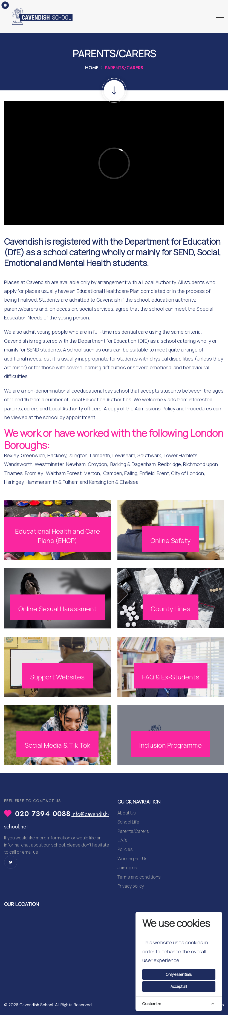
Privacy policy (130, 886)
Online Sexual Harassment (57, 608)
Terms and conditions (139, 877)
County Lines (170, 608)
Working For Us (132, 859)
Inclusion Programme (170, 745)
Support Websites (57, 676)
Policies (125, 849)
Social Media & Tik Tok (57, 745)
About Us (126, 813)
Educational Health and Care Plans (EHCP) (57, 536)
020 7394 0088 (43, 814)
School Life (128, 822)
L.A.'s (122, 840)
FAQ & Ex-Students (170, 676)
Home (92, 68)
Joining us (127, 868)
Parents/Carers (133, 831)
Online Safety (171, 540)
